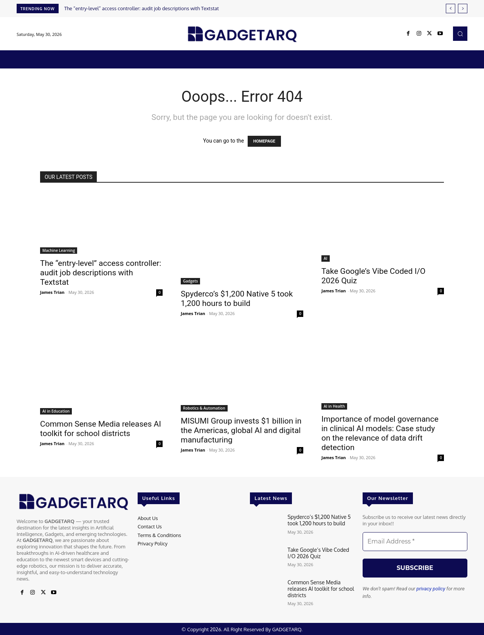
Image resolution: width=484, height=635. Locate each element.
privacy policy (430, 589)
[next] (462, 8)
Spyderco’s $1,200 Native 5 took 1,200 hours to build (237, 298)
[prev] (450, 8)
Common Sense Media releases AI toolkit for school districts (100, 428)
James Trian (52, 292)
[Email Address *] (415, 541)
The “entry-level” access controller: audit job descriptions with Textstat (141, 8)
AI (325, 258)
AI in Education (56, 411)
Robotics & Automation (204, 408)
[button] (460, 33)
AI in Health (334, 406)
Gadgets (190, 281)
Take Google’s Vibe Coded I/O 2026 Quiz (321, 553)
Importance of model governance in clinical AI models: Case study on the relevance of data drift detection (380, 433)
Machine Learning (58, 250)
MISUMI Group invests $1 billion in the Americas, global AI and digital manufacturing (241, 430)
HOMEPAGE (264, 141)
